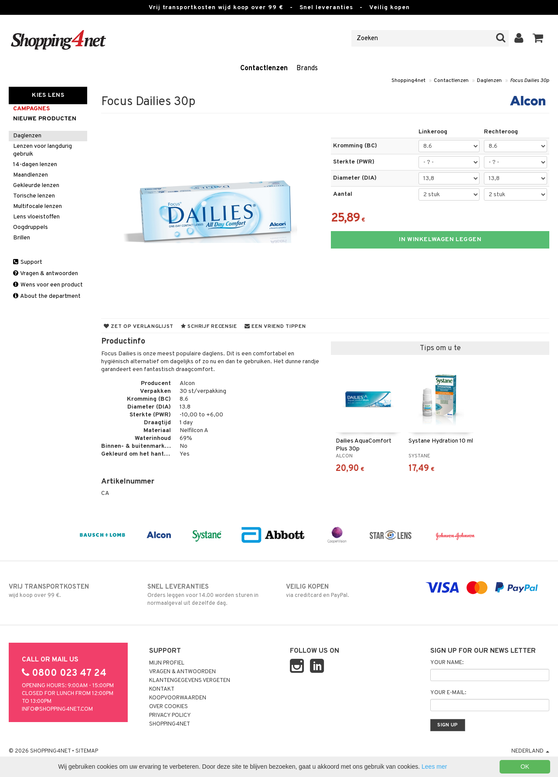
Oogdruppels (30, 227)
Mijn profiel (166, 663)
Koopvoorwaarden (177, 698)
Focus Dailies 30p (529, 80)
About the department (47, 296)
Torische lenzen (34, 196)
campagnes (31, 108)
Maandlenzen (30, 175)
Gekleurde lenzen (36, 185)
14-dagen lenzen (35, 164)
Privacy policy (170, 715)
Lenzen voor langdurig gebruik (42, 150)
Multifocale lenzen (37, 206)
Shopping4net (408, 80)
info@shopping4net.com (57, 709)
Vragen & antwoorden (45, 273)
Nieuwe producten (44, 119)
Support (27, 262)
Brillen (21, 238)
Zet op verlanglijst (139, 326)
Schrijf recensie (209, 326)
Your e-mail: (448, 692)
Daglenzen (489, 80)
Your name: (446, 662)
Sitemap (86, 751)
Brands (307, 68)
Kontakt (161, 689)
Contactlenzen (264, 68)
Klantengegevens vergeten (189, 680)
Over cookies (168, 706)
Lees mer (434, 766)
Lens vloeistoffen (36, 217)
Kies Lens (48, 95)
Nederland (530, 751)
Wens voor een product (48, 285)
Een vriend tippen (275, 326)
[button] (538, 38)
